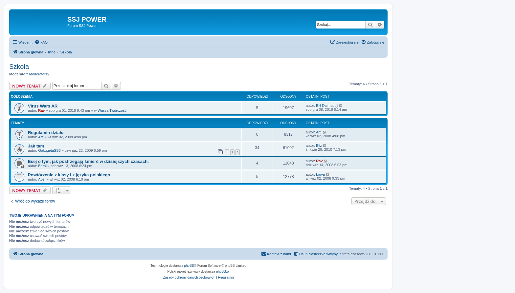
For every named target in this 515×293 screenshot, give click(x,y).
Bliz (319, 145)
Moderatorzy (39, 74)
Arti (41, 137)
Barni (42, 166)
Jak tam (36, 146)
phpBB (189, 265)
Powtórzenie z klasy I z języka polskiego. (69, 174)
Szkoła (19, 66)
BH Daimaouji (327, 105)
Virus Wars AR (42, 106)
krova (320, 174)
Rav (41, 110)
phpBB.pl (223, 271)
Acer (42, 179)
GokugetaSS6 (49, 150)
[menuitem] (41, 42)
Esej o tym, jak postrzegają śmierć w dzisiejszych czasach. (88, 161)
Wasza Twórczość (112, 110)
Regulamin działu (45, 132)
